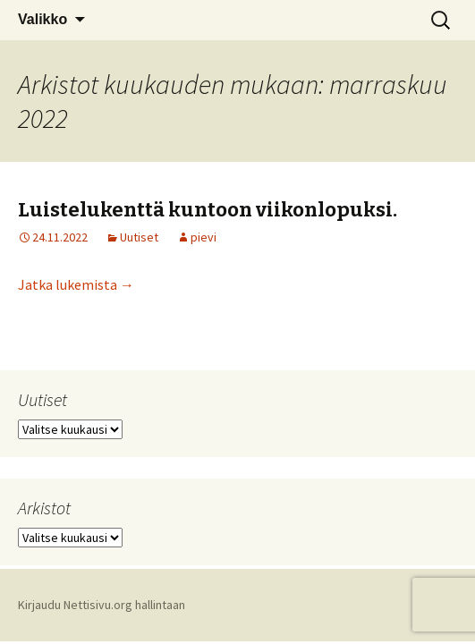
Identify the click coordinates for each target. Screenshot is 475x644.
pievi (203, 237)
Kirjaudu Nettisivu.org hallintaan (101, 605)
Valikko (42, 19)
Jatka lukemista (76, 284)
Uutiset (139, 237)
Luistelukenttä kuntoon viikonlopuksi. (207, 210)
